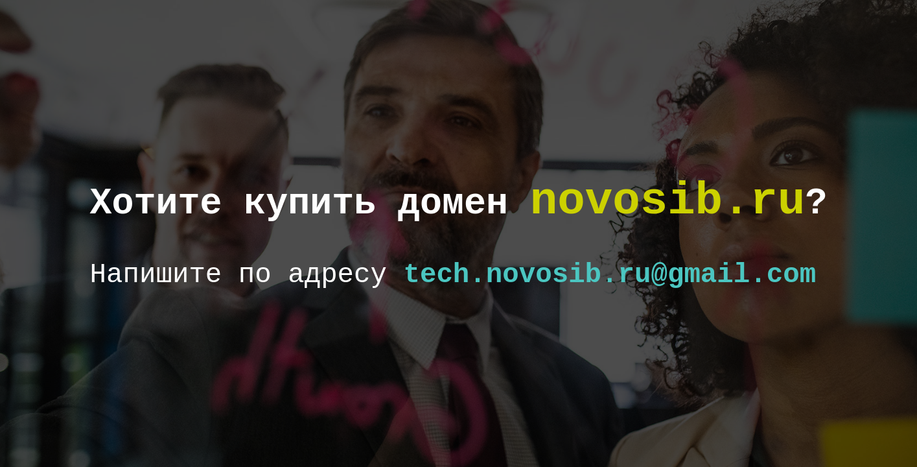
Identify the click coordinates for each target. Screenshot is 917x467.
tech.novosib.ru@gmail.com (609, 275)
